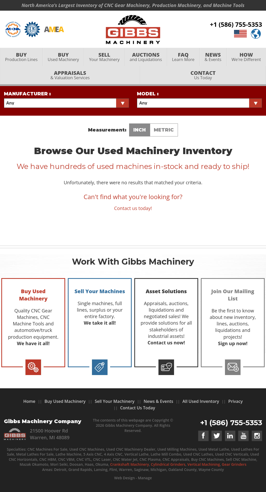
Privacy (235, 401)
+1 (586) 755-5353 (236, 25)
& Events (213, 58)
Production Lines (21, 58)
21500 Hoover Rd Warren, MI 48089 (50, 434)
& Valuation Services (70, 77)
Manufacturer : (27, 94)
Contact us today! (133, 208)
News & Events (158, 401)
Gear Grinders (234, 464)
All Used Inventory (200, 401)
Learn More (183, 58)
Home (29, 401)
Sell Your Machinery (115, 401)
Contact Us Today (137, 408)
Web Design (124, 477)
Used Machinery (63, 58)
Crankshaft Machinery (129, 464)
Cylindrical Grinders (168, 464)
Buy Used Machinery (64, 401)
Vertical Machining (203, 464)
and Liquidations (145, 58)
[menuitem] (21, 59)
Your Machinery (104, 58)
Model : (148, 94)
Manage (145, 477)
